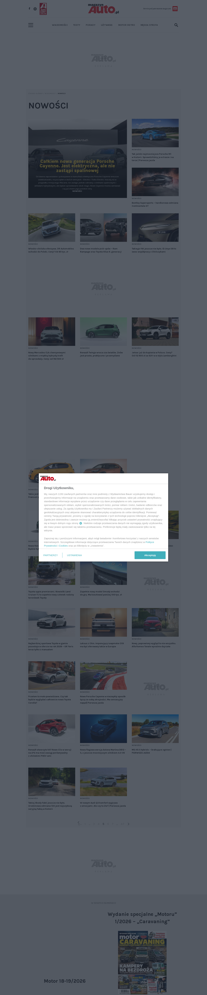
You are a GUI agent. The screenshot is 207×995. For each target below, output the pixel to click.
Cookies (63, 545)
